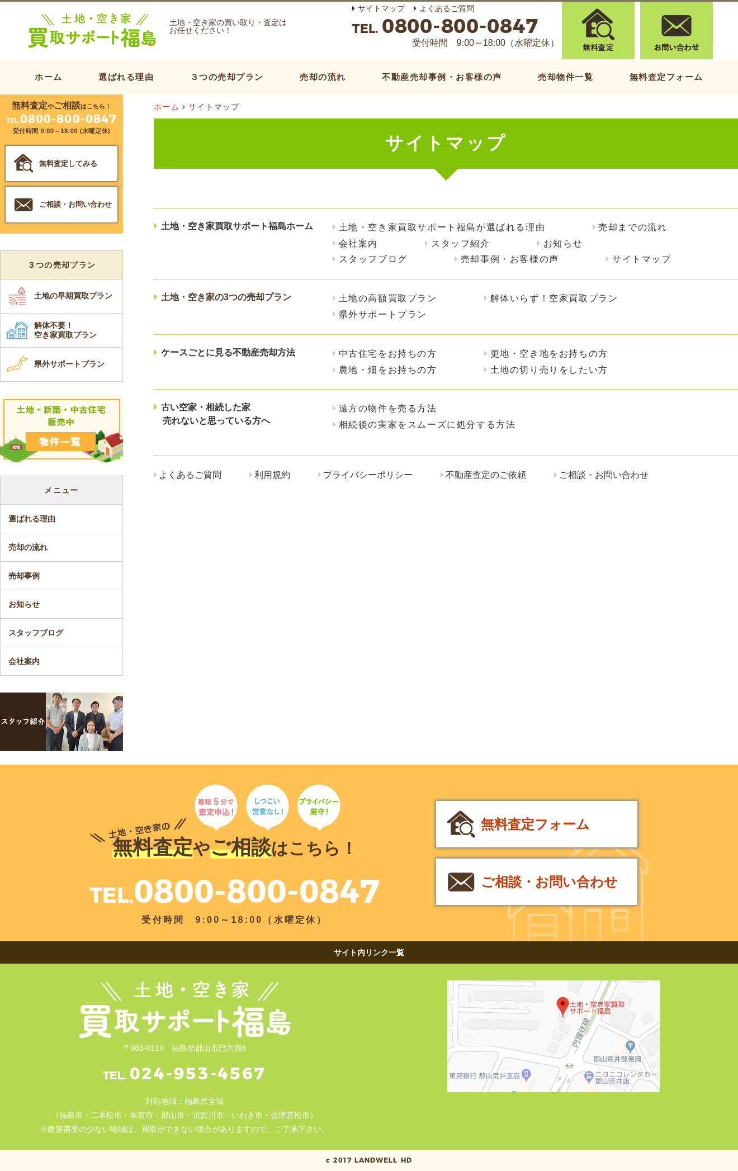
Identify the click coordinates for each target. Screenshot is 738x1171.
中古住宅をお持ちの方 (388, 353)
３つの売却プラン (227, 77)
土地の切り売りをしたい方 (549, 369)
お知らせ (563, 243)
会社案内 (358, 243)
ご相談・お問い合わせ (604, 475)
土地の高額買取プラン (388, 298)
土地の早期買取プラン (73, 295)
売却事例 (24, 575)
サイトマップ (381, 8)
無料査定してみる (68, 163)
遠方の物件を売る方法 (388, 408)
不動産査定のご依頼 (486, 475)
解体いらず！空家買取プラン (554, 298)
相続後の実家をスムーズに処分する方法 (427, 424)
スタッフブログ (373, 259)
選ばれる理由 (126, 77)
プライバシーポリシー (368, 475)
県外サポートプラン (383, 314)
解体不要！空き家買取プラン (65, 330)
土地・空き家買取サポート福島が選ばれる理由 (442, 227)
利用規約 (272, 475)
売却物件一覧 (565, 77)
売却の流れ (323, 77)
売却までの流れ (632, 227)
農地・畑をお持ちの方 (388, 369)
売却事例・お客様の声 (510, 259)
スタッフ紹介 (460, 243)
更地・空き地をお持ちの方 (549, 353)
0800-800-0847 (257, 891)
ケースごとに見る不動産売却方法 (228, 352)
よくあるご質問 (446, 8)
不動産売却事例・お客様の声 (442, 77)
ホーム (49, 77)
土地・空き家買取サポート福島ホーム (237, 226)
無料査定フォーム (666, 77)
